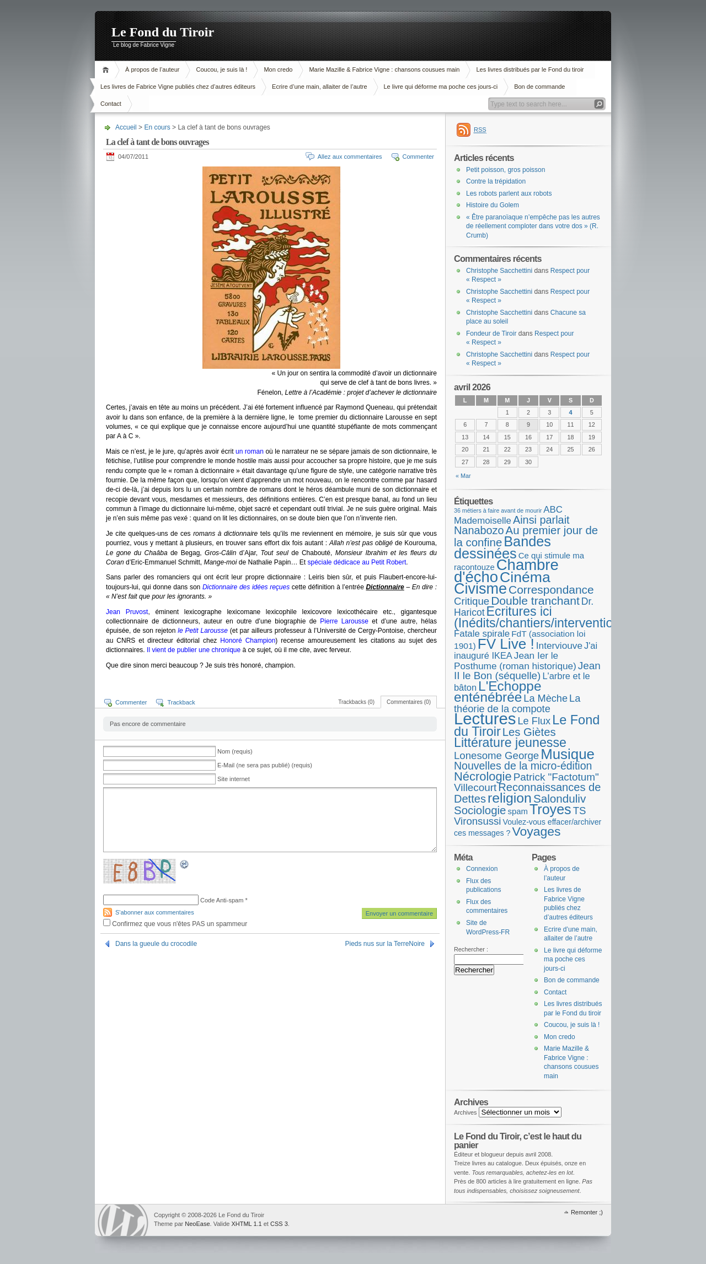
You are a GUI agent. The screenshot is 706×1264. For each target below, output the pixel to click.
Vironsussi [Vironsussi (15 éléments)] (477, 821)
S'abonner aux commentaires (154, 912)
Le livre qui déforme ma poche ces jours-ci (441, 86)
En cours (157, 127)
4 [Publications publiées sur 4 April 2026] (571, 412)
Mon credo (278, 69)
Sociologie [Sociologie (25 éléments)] (480, 810)
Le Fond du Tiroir (162, 32)
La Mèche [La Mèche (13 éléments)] (545, 698)
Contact (110, 103)
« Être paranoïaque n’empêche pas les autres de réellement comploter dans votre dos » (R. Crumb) (533, 226)
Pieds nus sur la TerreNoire (385, 944)
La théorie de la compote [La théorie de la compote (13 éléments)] (517, 703)
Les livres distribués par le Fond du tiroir (530, 69)
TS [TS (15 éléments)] (579, 810)
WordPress (123, 1220)
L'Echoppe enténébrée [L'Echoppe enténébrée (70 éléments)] (497, 692)
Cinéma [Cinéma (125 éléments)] (525, 577)
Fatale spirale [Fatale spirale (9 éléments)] (482, 633)
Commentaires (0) (409, 702)
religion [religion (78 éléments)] (510, 797)
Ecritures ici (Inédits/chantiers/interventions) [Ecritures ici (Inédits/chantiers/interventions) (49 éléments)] (542, 617)
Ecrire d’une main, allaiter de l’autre (319, 86)
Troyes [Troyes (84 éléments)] (550, 809)
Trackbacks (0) (356, 702)
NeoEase (197, 1223)
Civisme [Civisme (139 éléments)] (480, 588)
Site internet (233, 779)
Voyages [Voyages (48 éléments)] (536, 831)
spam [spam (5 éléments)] (517, 811)
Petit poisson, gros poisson (505, 170)
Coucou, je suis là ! (221, 69)
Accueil (107, 69)
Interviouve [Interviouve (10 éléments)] (559, 645)
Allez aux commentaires (350, 156)
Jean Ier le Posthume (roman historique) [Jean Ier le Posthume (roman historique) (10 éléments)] (515, 660)
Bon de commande (539, 86)
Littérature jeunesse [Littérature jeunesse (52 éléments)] (510, 742)
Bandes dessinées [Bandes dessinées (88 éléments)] (502, 547)
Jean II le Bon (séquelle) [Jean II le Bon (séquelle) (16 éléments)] (527, 671)
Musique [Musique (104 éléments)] (568, 754)
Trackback (181, 702)
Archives (465, 1112)
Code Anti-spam (221, 900)
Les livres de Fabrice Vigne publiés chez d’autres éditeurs (177, 86)
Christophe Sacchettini (499, 271)
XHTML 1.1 (246, 1223)
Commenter (418, 156)
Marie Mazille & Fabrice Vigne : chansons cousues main (384, 69)
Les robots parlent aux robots (509, 193)
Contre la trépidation (496, 181)
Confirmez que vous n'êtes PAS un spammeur (175, 924)
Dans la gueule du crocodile (156, 944)
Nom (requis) (235, 751)
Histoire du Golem (492, 205)
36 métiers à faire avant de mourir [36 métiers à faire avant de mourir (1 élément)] (498, 510)
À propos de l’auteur (152, 69)
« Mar (463, 475)
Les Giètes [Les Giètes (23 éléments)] (529, 732)
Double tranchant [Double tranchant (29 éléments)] (535, 600)
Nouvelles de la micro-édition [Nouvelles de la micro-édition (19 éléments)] (523, 766)
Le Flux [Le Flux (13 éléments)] (534, 721)
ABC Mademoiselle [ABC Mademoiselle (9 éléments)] (508, 515)
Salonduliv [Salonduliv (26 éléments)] (559, 798)
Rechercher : (471, 949)
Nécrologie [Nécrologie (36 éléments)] (483, 776)
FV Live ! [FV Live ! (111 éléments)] (506, 644)
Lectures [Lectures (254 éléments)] (485, 718)
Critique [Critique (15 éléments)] (471, 601)
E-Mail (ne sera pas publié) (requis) (264, 765)
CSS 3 (279, 1223)
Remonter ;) (587, 1212)
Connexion (482, 869)
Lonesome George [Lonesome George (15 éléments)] (496, 755)
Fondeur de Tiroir (491, 333)
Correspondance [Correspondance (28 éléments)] (551, 589)
